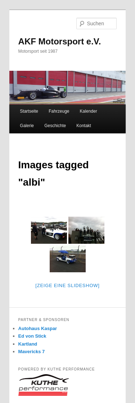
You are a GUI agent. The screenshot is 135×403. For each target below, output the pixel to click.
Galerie (27, 125)
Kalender (88, 111)
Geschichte (55, 125)
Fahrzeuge (59, 111)
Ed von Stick (32, 336)
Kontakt (83, 125)
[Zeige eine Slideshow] (67, 285)
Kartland (27, 344)
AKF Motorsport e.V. (59, 41)
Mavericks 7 (31, 351)
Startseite (29, 111)
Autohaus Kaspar (37, 328)
